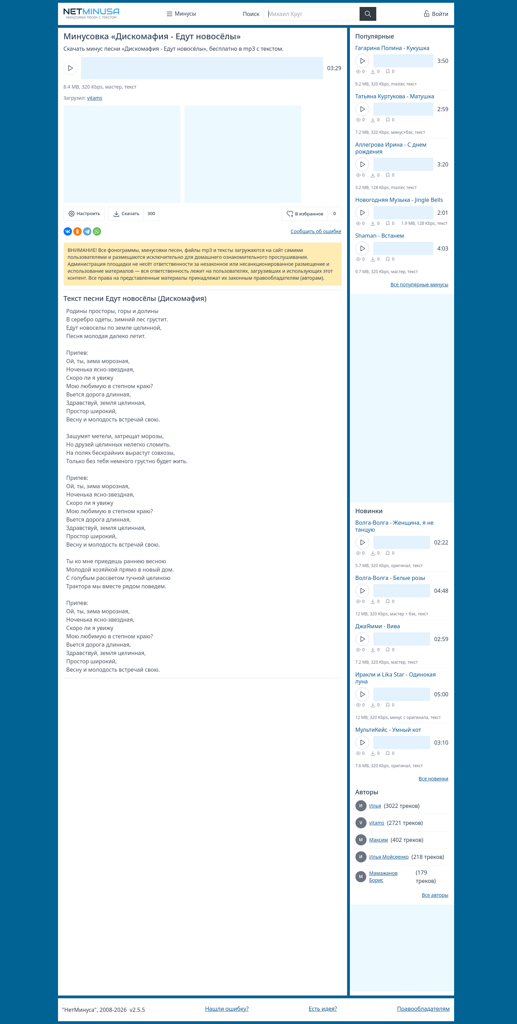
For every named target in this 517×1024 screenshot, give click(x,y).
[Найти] (368, 14)
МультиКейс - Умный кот (388, 729)
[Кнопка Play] (70, 68)
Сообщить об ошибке (315, 231)
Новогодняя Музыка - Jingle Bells (399, 199)
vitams (94, 98)
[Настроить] (84, 213)
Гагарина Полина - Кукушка (392, 47)
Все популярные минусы (420, 284)
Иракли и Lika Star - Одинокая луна (395, 678)
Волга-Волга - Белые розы (390, 577)
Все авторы (435, 895)
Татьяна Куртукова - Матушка (394, 96)
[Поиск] (312, 14)
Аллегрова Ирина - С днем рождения (391, 148)
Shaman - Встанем (379, 235)
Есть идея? (323, 1008)
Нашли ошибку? (226, 1008)
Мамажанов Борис (383, 876)
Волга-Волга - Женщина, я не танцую (394, 526)
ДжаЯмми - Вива (377, 626)
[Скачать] (133, 213)
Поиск (251, 14)
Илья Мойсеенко (389, 856)
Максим (378, 839)
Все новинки (433, 779)
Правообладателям (423, 1008)
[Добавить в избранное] (311, 213)
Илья (375, 805)
